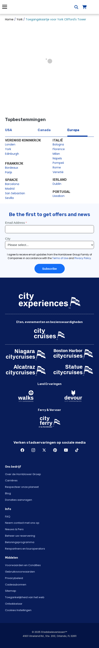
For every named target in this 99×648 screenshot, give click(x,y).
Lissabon (59, 196)
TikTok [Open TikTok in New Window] (77, 450)
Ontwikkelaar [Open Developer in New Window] (13, 604)
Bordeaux (11, 168)
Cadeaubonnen (15, 584)
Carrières (11, 480)
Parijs (8, 172)
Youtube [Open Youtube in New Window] (66, 450)
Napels (57, 158)
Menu (4, 6)
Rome (57, 167)
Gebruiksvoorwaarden (20, 572)
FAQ (7, 516)
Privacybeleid (14, 578)
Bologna (58, 144)
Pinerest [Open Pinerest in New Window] (55, 450)
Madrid (10, 189)
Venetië (58, 172)
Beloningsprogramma (19, 542)
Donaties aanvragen (18, 500)
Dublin (57, 184)
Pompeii (58, 163)
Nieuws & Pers (14, 529)
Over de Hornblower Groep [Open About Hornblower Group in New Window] (23, 474)
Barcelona (12, 184)
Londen (10, 144)
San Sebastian (15, 193)
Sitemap (10, 591)
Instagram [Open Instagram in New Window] (33, 450)
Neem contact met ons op (22, 523)
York (8, 149)
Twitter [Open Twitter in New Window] (44, 450)
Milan (56, 154)
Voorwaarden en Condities (23, 565)
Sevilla (9, 198)
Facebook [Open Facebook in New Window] (22, 450)
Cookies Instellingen (18, 610)
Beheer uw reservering (20, 536)
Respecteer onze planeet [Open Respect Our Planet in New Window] (22, 487)
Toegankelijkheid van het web (24, 597)
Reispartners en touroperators (25, 549)
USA (8, 130)
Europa (73, 130)
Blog (8, 493)
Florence (59, 149)
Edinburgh (12, 154)
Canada (44, 130)
